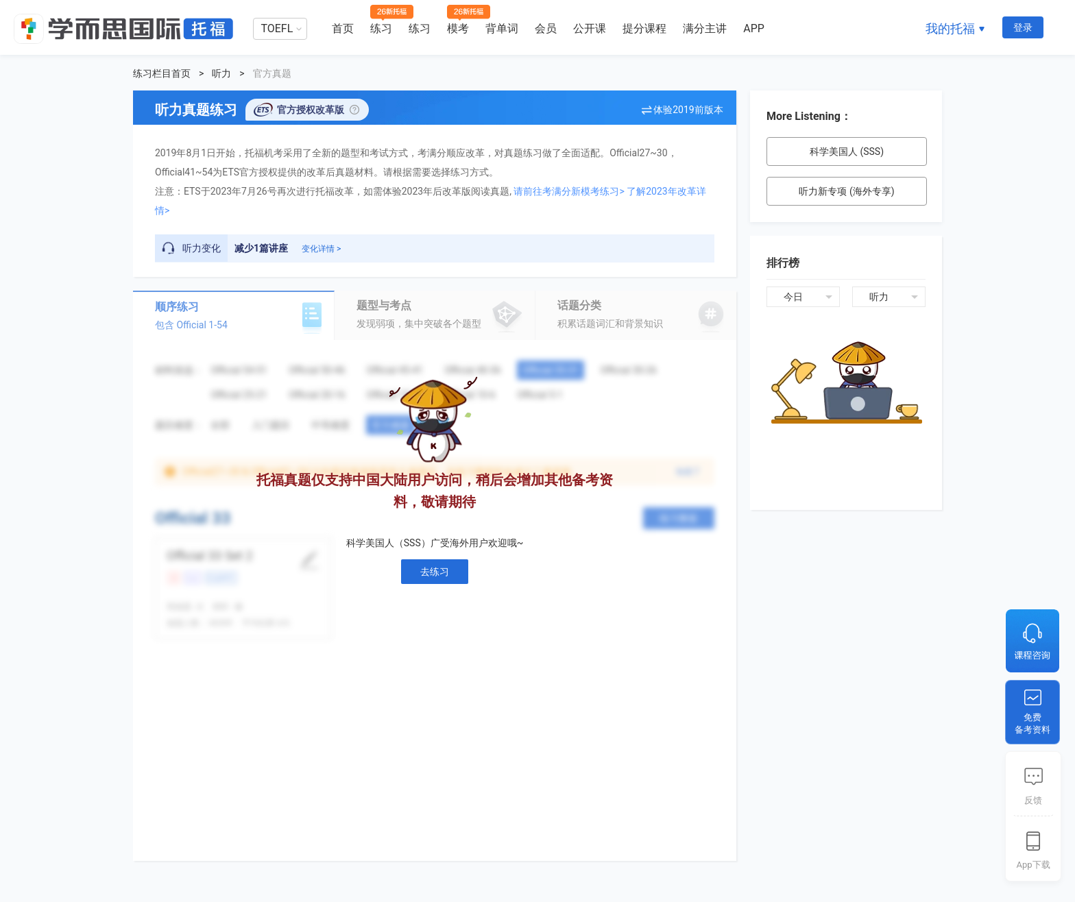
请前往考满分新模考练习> (569, 191)
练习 (381, 28)
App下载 (1033, 865)
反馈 (1033, 800)
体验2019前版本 (688, 109)
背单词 (501, 28)
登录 (1022, 27)
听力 (221, 73)
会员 (546, 28)
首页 (343, 28)
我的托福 (950, 28)
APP (753, 28)
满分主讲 (705, 28)
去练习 (434, 571)
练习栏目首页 (162, 73)
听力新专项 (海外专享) (846, 191)
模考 (458, 28)
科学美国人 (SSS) (847, 151)
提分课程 (644, 28)
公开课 (589, 28)
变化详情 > (321, 249)
